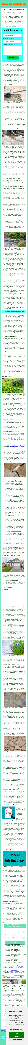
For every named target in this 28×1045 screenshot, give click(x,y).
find (6, 903)
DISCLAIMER (24, 7)
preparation (11, 177)
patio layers (11, 326)
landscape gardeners (7, 971)
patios (14, 70)
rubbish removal (22, 968)
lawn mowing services (19, 975)
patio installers (9, 330)
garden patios (20, 839)
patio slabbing (12, 829)
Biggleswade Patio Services (10, 922)
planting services (13, 967)
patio (14, 101)
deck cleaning (14, 970)
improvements (14, 965)
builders (12, 972)
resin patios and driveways (15, 833)
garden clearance (6, 968)
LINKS (14, 7)
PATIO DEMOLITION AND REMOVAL (17, 446)
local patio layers (17, 895)
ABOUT (17, 7)
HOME (11, 7)
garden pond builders (17, 966)
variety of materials (7, 181)
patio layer (21, 68)
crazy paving (12, 734)
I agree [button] (16, 1033)
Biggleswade (21, 315)
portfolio (17, 108)
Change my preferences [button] (16, 1039)
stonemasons (23, 971)
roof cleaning (13, 976)
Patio (3, 315)
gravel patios (22, 820)
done (18, 22)
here (19, 919)
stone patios (19, 834)
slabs (7, 184)
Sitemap (3, 1030)
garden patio (16, 71)
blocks (21, 186)
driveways (4, 977)
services (21, 977)
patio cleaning (12, 839)
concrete (15, 186)
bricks (19, 185)
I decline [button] (17, 1036)
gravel (24, 185)
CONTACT (20, 7)
